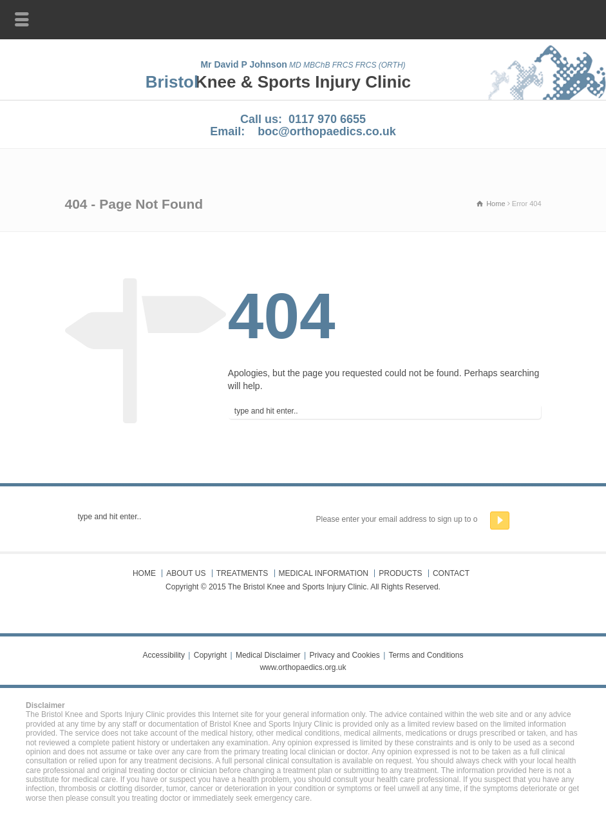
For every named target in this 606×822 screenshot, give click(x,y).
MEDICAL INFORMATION (323, 573)
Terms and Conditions (425, 655)
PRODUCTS (400, 573)
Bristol (172, 81)
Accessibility (164, 655)
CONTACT (451, 573)
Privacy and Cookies (344, 655)
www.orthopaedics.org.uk (303, 667)
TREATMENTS (242, 573)
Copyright (210, 655)
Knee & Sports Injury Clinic (303, 81)
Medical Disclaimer (268, 655)
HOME (144, 573)
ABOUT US (185, 573)
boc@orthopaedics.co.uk (327, 131)
